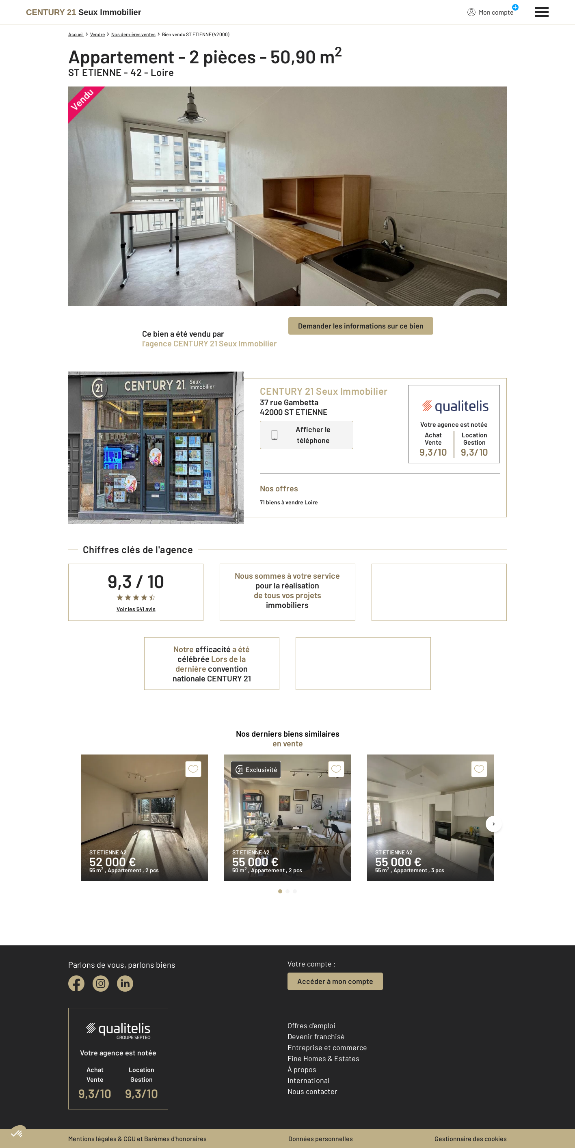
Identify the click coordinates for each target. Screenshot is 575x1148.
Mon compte (490, 11)
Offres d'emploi (311, 1025)
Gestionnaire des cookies (470, 1138)
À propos (302, 1069)
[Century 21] (83, 12)
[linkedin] (125, 983)
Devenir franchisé (316, 1036)
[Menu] (542, 11)
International (308, 1080)
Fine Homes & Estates (323, 1058)
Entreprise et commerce (327, 1047)
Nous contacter (312, 1091)
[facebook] (76, 983)
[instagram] (101, 983)
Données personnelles (320, 1138)
